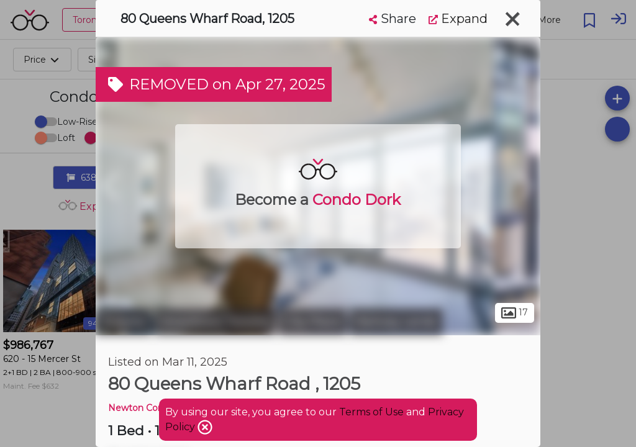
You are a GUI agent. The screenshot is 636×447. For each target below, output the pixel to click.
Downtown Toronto (215, 321)
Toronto (123, 321)
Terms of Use (371, 412)
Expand (458, 18)
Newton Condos (143, 407)
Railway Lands (396, 321)
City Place (312, 321)
